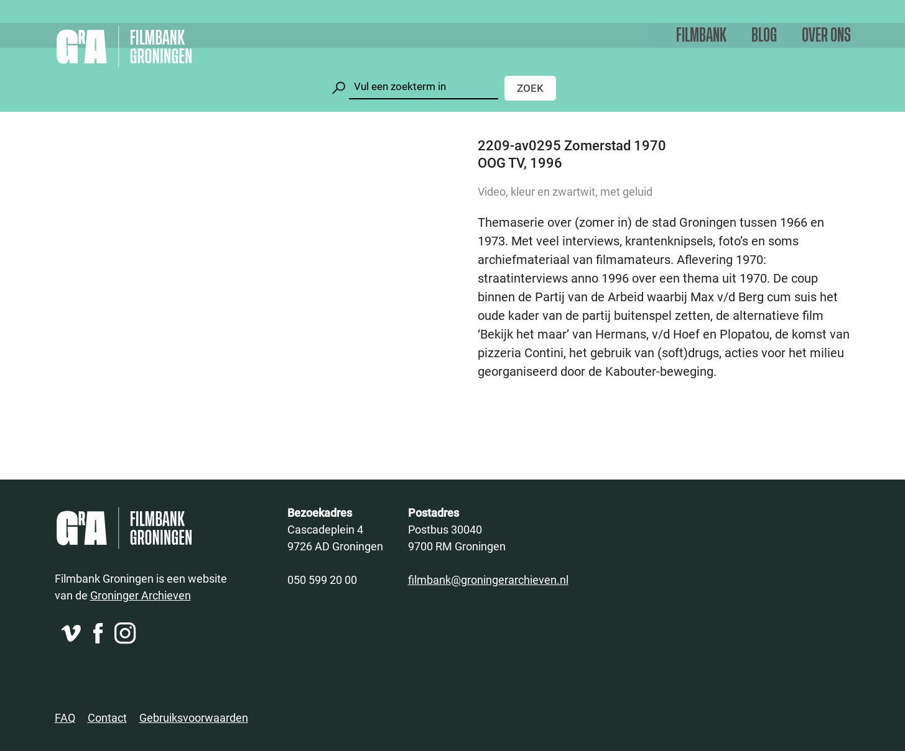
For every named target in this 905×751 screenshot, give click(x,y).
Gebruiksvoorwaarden (193, 717)
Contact (107, 717)
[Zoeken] (423, 86)
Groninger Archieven (140, 595)
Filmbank (701, 35)
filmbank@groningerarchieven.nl (488, 579)
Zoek (530, 88)
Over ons (826, 35)
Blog (764, 35)
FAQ (65, 717)
